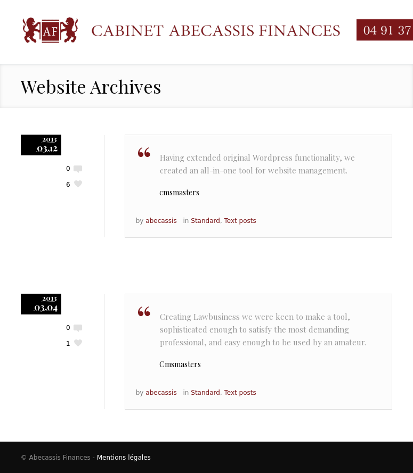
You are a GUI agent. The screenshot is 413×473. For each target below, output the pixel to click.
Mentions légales (124, 457)
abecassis (160, 221)
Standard (205, 221)
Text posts (240, 221)
